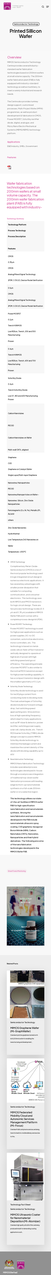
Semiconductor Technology (26, 24)
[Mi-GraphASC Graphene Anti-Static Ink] (25, 931)
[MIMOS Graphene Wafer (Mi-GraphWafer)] (25, 1013)
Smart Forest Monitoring (17, 871)
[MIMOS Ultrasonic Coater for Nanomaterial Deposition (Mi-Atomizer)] (25, 1199)
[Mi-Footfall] (25, 901)
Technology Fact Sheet (20, 1204)
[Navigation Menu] (47, 7)
